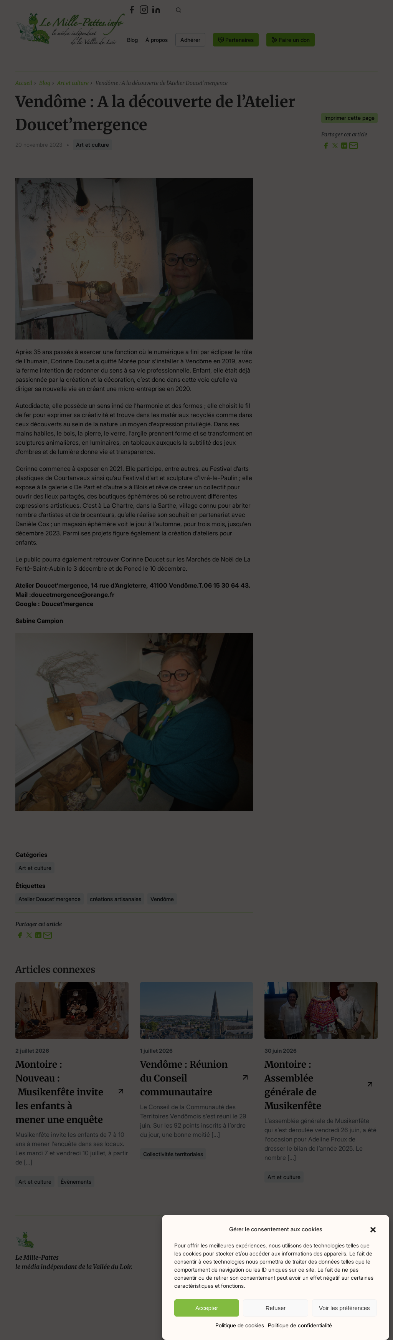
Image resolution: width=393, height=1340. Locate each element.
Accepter (206, 1308)
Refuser (276, 1308)
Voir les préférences (344, 1308)
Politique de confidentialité (300, 1325)
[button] (373, 1229)
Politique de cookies (239, 1325)
